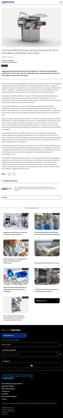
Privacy (4, 399)
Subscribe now (41, 300)
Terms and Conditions (9, 396)
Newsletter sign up (8, 389)
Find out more (6, 344)
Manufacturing (4, 65)
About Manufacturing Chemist (12, 383)
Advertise (5, 394)
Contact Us (5, 391)
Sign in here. (16, 340)
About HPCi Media (8, 386)
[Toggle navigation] (60, 2)
